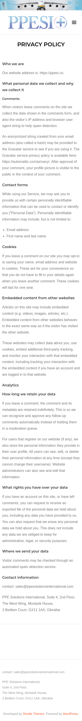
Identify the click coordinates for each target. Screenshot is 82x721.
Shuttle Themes (33, 714)
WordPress (70, 714)
